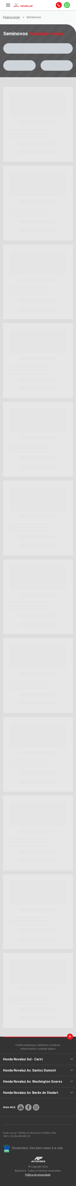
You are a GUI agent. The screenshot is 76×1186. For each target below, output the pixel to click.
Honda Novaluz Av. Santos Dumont (38, 1070)
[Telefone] (59, 5)
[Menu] (8, 5)
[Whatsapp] (67, 5)
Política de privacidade (37, 1174)
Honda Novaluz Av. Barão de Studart (38, 1093)
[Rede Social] (21, 1107)
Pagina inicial (11, 17)
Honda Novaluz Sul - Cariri (38, 1059)
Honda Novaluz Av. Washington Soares (38, 1081)
